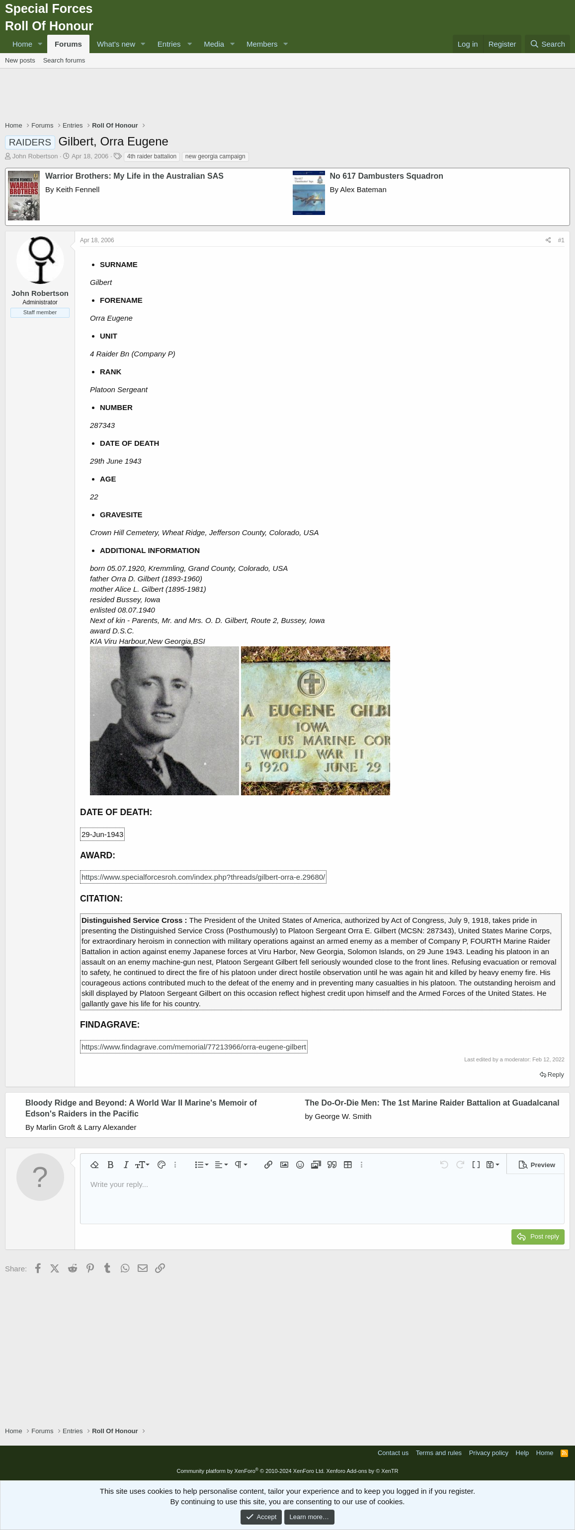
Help (522, 1453)
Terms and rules (439, 1453)
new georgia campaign (215, 156)
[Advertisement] (288, 95)
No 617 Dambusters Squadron (387, 176)
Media (214, 44)
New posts (20, 60)
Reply (556, 1074)
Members (262, 44)
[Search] (547, 44)
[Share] (548, 240)
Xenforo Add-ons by (362, 1471)
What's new (116, 44)
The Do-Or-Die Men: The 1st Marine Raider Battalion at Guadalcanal (432, 1103)
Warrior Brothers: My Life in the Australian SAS (134, 176)
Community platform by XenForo (250, 1471)
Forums (68, 44)
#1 (561, 240)
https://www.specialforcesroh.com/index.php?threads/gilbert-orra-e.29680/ (203, 877)
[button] (40, 44)
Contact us (393, 1453)
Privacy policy (488, 1453)
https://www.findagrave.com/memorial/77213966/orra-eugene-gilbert (194, 1047)
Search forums (64, 60)
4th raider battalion (151, 156)
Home (22, 44)
